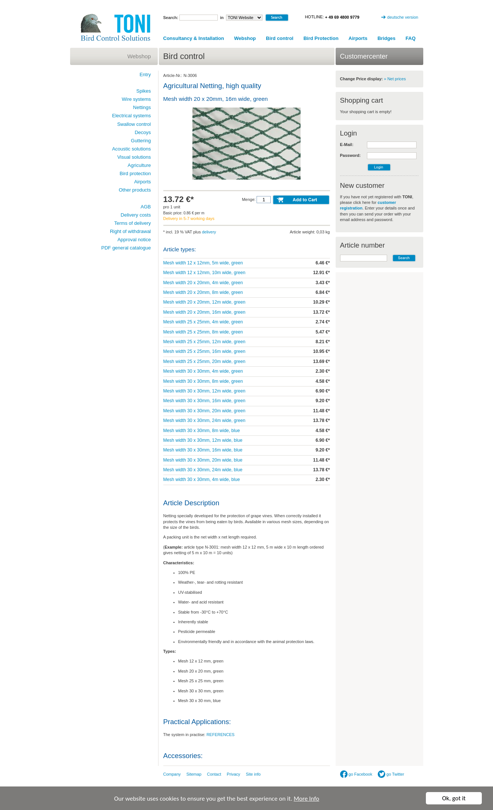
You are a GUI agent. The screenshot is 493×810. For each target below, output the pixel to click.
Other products (135, 190)
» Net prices (395, 79)
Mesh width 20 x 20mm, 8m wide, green (203, 292)
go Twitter (391, 774)
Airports (358, 38)
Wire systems (136, 99)
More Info (306, 800)
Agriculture (139, 165)
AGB (146, 207)
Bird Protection (321, 38)
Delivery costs (136, 215)
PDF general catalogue (126, 248)
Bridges (386, 38)
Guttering (141, 140)
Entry (145, 74)
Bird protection (135, 173)
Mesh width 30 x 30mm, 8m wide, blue (201, 430)
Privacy (233, 774)
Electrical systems (131, 115)
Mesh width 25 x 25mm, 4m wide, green (203, 322)
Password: (350, 155)
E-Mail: (347, 144)
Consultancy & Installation (193, 38)
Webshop (245, 38)
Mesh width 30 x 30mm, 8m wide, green (203, 381)
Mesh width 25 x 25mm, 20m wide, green (204, 361)
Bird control (279, 38)
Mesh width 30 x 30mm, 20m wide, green (204, 410)
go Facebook (356, 774)
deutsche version (402, 17)
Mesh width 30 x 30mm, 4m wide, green (203, 371)
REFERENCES (221, 734)
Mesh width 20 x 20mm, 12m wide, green (204, 302)
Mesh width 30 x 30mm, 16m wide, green (204, 400)
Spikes (143, 91)
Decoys (143, 132)
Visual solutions (134, 157)
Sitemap (193, 774)
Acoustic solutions (131, 149)
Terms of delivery (132, 223)
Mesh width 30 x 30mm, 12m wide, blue (202, 440)
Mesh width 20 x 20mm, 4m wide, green (203, 282)
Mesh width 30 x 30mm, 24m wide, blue (202, 469)
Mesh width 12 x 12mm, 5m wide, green (203, 263)
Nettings (142, 107)
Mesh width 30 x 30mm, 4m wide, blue (201, 479)
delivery (209, 232)
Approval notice (134, 239)
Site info (253, 774)
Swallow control (134, 124)
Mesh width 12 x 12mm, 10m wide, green (204, 272)
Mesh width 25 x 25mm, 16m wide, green (204, 351)
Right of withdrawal (130, 231)
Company (172, 774)
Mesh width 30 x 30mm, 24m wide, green (204, 420)
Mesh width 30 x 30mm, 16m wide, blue (202, 450)
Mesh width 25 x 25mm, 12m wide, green (204, 341)
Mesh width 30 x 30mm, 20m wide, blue (202, 460)
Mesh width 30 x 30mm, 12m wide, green (204, 391)
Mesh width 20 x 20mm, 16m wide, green (204, 312)
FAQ (411, 38)
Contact (214, 774)
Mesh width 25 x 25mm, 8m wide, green (203, 332)
